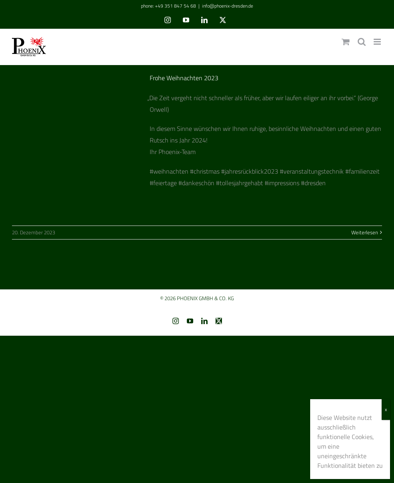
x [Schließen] (386, 409)
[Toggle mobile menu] (378, 42)
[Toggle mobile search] (362, 42)
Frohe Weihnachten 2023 (184, 78)
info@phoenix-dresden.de (227, 6)
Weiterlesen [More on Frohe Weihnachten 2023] (364, 232)
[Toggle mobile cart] (346, 42)
